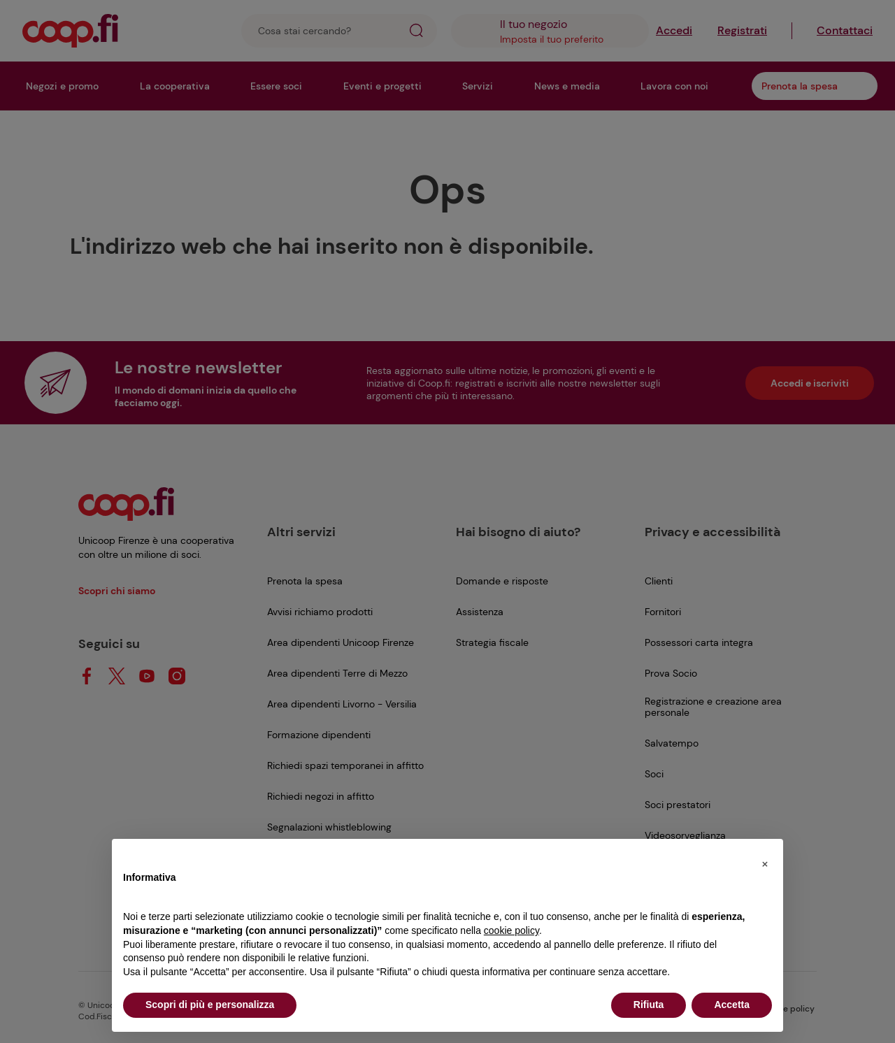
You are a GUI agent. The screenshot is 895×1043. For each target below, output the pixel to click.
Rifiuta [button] (648, 1004)
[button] (765, 861)
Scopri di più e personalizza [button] (209, 1004)
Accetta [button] (732, 1004)
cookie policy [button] (511, 930)
